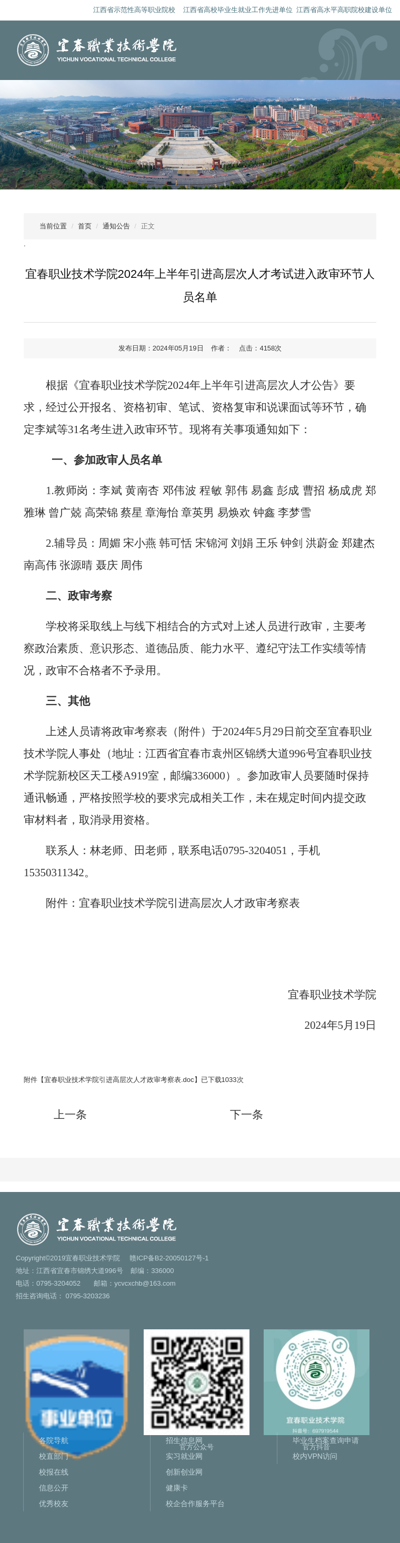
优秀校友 (53, 1503)
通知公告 (116, 226)
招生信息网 (184, 1440)
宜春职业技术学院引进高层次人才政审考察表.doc (119, 1080)
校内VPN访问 (315, 1456)
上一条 (70, 1114)
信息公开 (53, 1488)
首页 (85, 226)
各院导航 (53, 1440)
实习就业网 (184, 1456)
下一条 (246, 1114)
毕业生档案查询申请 (326, 1440)
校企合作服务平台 (195, 1503)
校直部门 (53, 1456)
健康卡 (177, 1488)
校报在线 (53, 1472)
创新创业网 (184, 1472)
